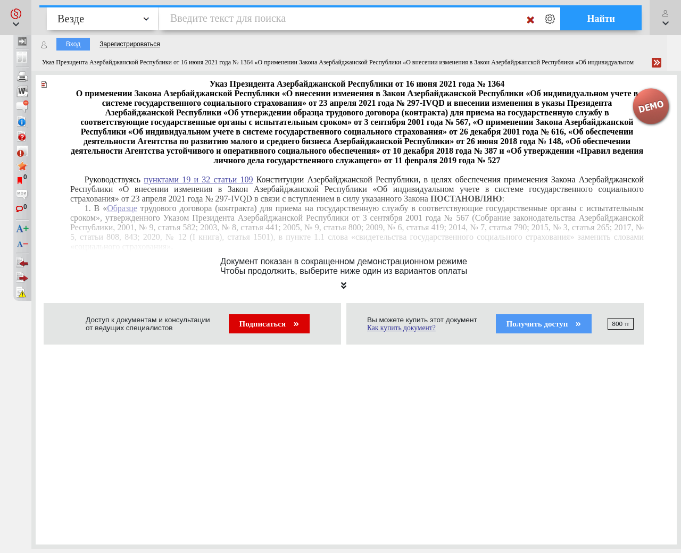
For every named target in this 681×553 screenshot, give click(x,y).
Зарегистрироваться (129, 44)
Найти (601, 18)
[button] (15, 17)
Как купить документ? (401, 328)
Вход (73, 44)
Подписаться (269, 324)
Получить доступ (544, 324)
